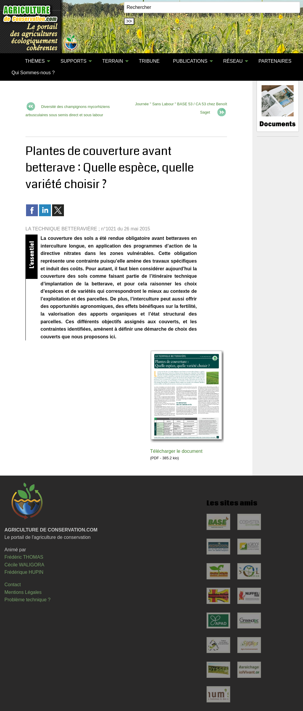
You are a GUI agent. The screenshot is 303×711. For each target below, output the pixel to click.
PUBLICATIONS (190, 61)
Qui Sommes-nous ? (33, 72)
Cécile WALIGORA (24, 564)
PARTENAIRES (274, 61)
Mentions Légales (22, 592)
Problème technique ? (27, 599)
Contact (12, 584)
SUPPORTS (73, 61)
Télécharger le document (176, 451)
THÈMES (35, 61)
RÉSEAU (233, 61)
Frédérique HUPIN (23, 572)
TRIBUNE (149, 61)
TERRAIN (112, 61)
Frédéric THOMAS (23, 557)
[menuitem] (11, 61)
